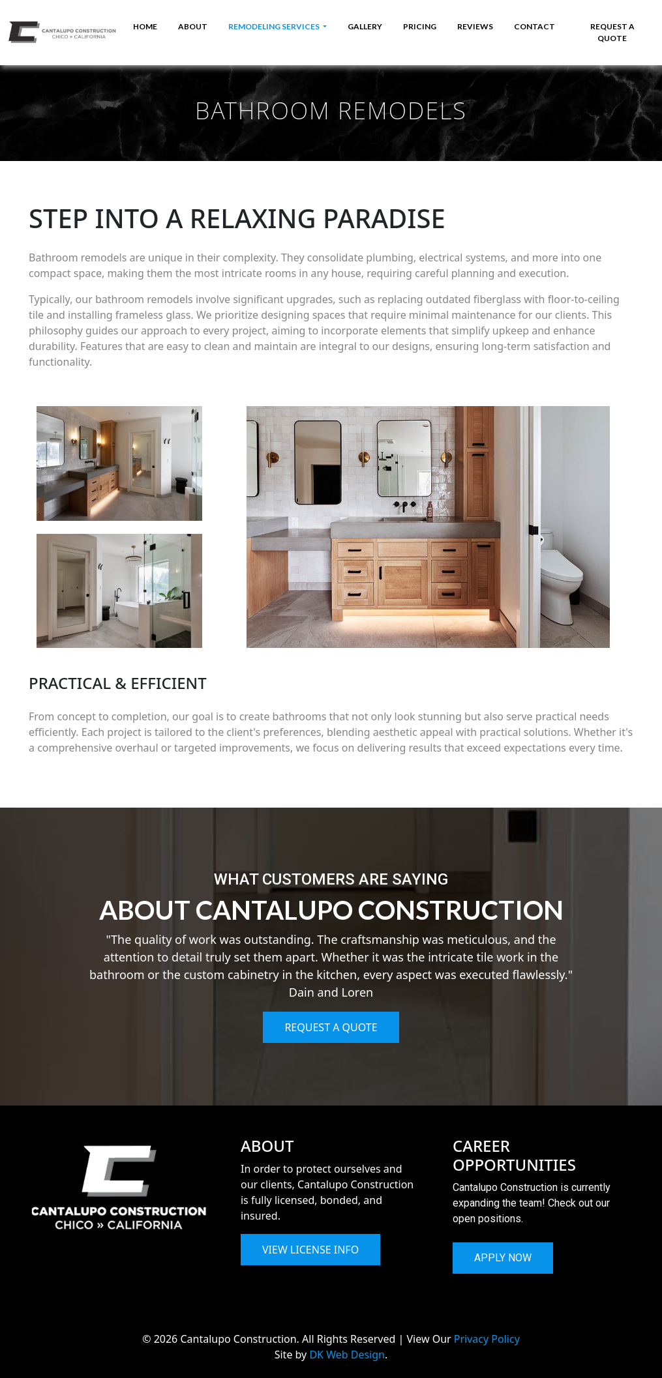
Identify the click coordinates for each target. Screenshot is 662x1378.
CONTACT (534, 26)
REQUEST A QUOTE (612, 32)
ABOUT (192, 26)
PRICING (419, 26)
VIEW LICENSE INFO (310, 1249)
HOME (145, 26)
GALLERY (365, 26)
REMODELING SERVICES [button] (274, 26)
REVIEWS (475, 26)
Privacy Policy (487, 1339)
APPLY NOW (503, 1258)
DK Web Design (347, 1354)
